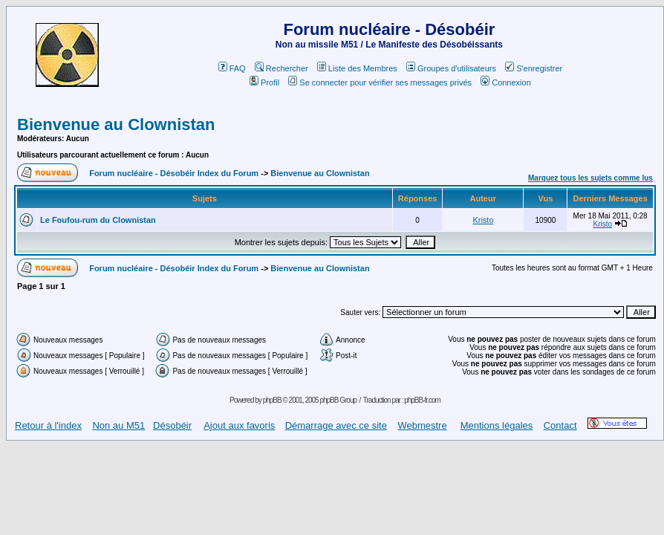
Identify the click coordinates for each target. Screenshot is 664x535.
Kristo (482, 219)
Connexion (506, 82)
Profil (264, 82)
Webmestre (421, 425)
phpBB (272, 400)
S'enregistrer (533, 68)
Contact (560, 425)
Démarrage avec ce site (336, 425)
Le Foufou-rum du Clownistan (98, 219)
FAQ (232, 68)
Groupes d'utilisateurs (451, 68)
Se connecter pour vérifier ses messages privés (380, 82)
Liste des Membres (357, 68)
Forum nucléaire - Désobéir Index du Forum (173, 173)
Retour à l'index (48, 425)
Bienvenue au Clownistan (116, 124)
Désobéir (172, 425)
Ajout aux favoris (239, 425)
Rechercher (281, 68)
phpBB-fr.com (422, 400)
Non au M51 (118, 425)
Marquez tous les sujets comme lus (590, 178)
